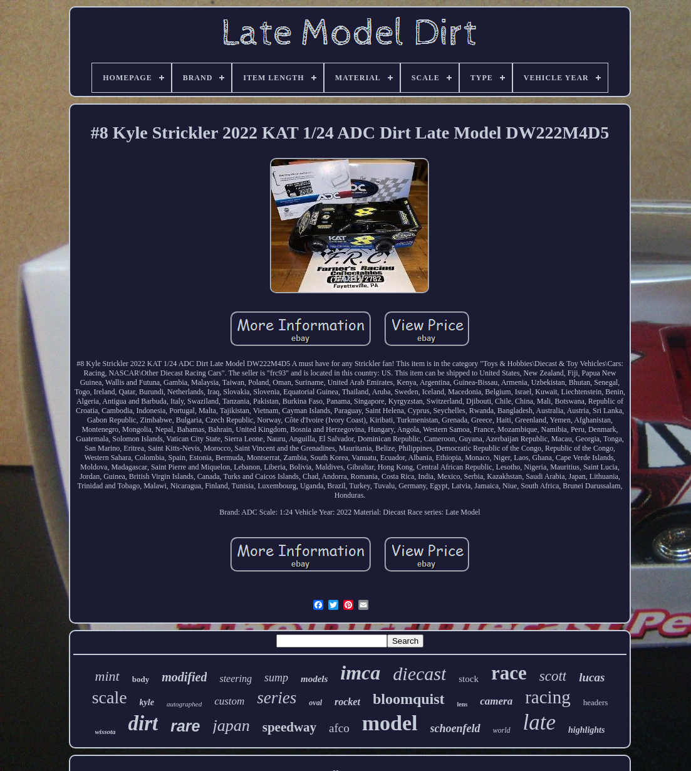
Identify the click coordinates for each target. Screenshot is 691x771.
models (314, 679)
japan (231, 725)
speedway (289, 727)
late (539, 722)
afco (339, 728)
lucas (592, 677)
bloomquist (409, 699)
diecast (419, 673)
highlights (586, 730)
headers (595, 702)
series (276, 697)
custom (229, 701)
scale (109, 697)
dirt (143, 723)
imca (360, 672)
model (390, 723)
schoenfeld (455, 728)
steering (235, 678)
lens (462, 704)
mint (107, 676)
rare (185, 726)
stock (469, 679)
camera (496, 701)
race (509, 673)
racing (547, 697)
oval (315, 702)
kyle (147, 702)
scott (552, 676)
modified (184, 677)
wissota (105, 731)
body (140, 679)
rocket (347, 701)
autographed (184, 704)
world (502, 730)
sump (276, 677)
